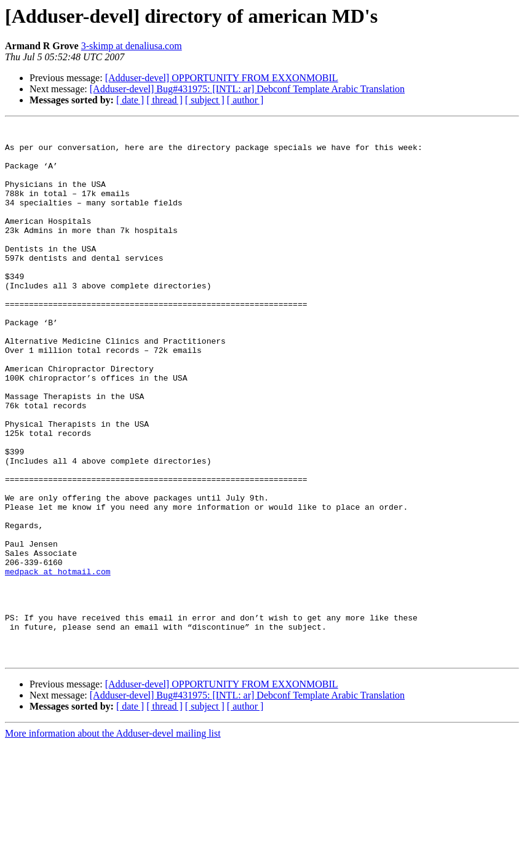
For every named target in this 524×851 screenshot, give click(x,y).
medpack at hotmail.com (58, 661)
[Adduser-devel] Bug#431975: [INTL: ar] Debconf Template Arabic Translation (247, 89)
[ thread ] (164, 100)
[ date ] (130, 100)
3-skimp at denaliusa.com (131, 46)
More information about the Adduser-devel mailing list (113, 840)
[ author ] (245, 100)
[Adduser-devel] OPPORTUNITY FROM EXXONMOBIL (221, 78)
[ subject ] (204, 100)
